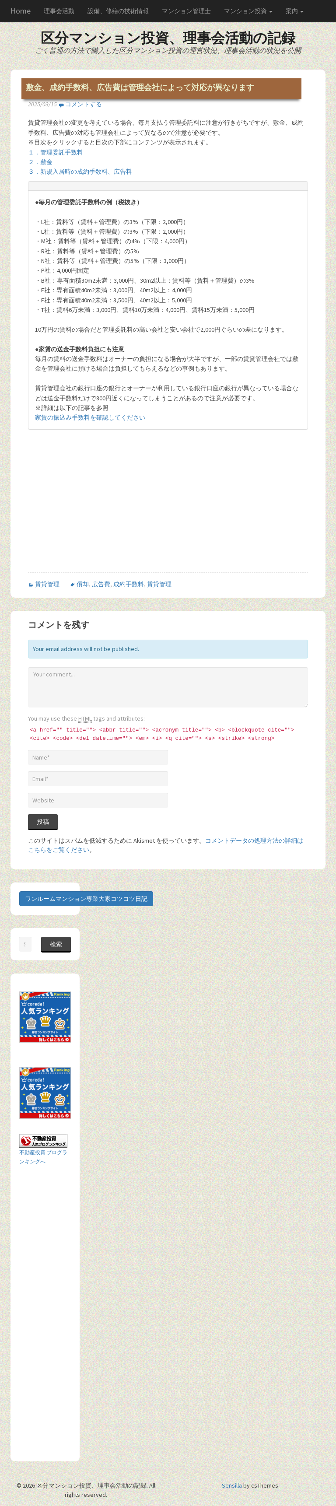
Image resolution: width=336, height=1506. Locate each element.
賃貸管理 (47, 584)
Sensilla (232, 1485)
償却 (83, 584)
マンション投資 (248, 11)
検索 (56, 944)
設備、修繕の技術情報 (118, 11)
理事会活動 (59, 11)
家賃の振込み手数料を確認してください (90, 417)
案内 (295, 11)
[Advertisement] (101, 508)
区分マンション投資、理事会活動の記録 (168, 38)
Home (20, 11)
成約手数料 (128, 584)
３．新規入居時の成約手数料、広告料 (80, 171)
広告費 (101, 584)
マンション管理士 (186, 11)
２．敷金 (40, 162)
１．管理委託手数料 (55, 152)
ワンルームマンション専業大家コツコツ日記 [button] (86, 899)
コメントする (83, 104)
